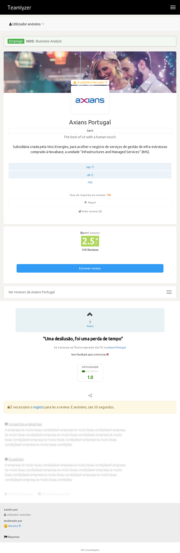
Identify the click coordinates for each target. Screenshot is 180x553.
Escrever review (90, 268)
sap (88, 167)
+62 (90, 182)
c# (88, 175)
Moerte (14, 525)
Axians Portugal (116, 347)
